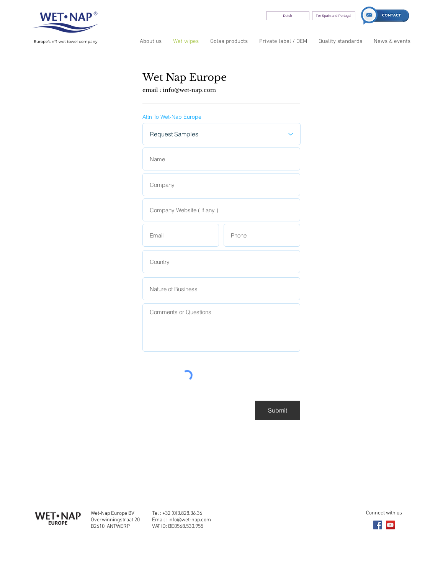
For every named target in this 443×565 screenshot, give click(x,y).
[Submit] (277, 410)
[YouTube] (390, 525)
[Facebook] (377, 525)
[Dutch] (287, 15)
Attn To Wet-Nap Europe (171, 117)
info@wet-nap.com (189, 90)
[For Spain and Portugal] (333, 15)
